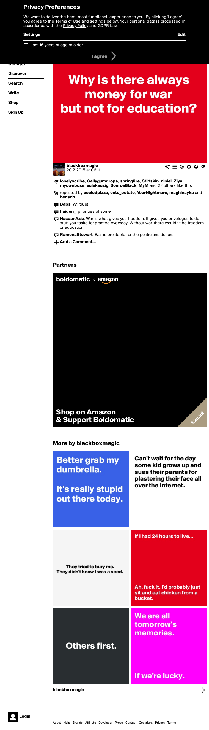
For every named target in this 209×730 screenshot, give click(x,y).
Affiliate (90, 722)
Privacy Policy (75, 26)
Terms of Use (68, 21)
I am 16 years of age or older (57, 45)
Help (67, 722)
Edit (181, 35)
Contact (130, 722)
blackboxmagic (82, 166)
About (57, 722)
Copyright (146, 722)
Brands (78, 722)
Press (119, 722)
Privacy (160, 722)
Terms (171, 722)
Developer (105, 722)
